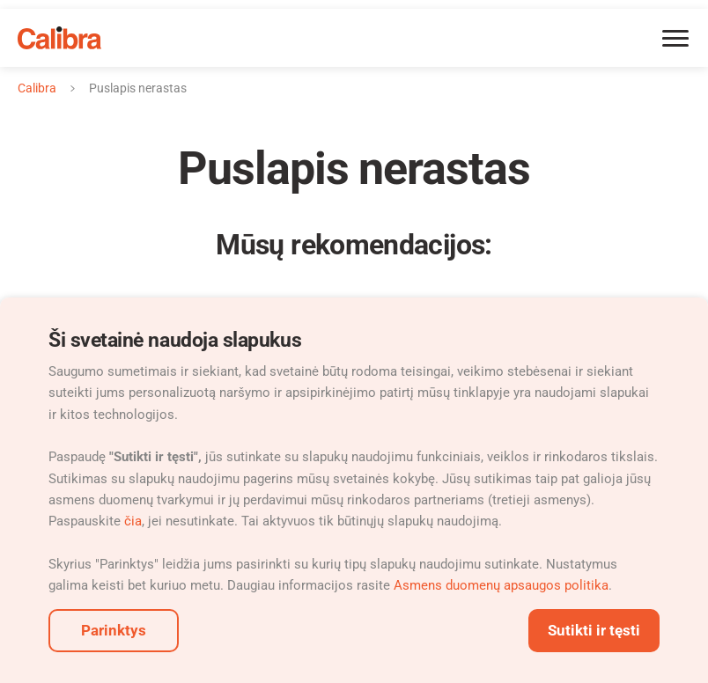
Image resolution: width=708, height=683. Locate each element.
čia (133, 521)
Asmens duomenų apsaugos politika (501, 585)
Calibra (37, 88)
